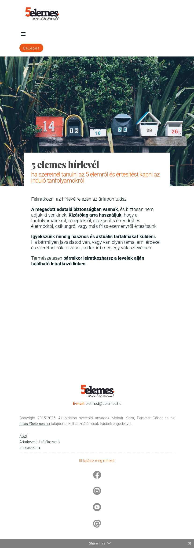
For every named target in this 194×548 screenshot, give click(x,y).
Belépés (31, 47)
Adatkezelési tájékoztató (39, 442)
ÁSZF (23, 436)
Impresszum (29, 447)
